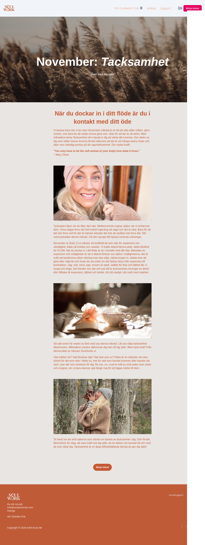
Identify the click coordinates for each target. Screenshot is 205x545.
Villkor (194, 495)
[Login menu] (180, 8)
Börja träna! (102, 467)
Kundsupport (176, 495)
